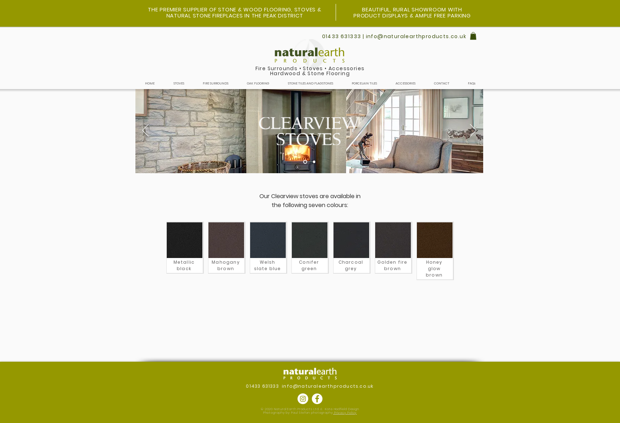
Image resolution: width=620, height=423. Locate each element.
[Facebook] (317, 398)
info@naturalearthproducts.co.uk (327, 386)
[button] (473, 36)
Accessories (347, 68)
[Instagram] (303, 398)
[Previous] (145, 131)
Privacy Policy (345, 413)
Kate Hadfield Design (342, 409)
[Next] (473, 131)
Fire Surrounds (276, 68)
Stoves (313, 68)
